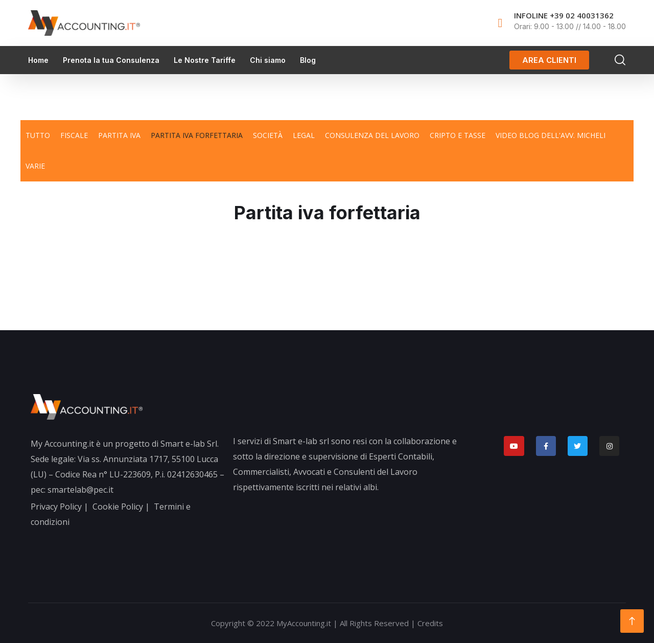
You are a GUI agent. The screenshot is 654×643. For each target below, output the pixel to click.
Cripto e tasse (457, 135)
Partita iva (119, 135)
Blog (308, 60)
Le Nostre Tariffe (205, 60)
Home (38, 60)
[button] (549, 60)
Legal (304, 135)
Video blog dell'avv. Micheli (550, 135)
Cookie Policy (117, 506)
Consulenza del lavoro (372, 135)
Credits (430, 623)
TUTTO (38, 135)
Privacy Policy (56, 506)
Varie (35, 166)
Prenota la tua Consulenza (111, 60)
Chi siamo (268, 60)
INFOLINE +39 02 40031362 (564, 15)
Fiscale (74, 135)
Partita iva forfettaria (197, 135)
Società (268, 135)
